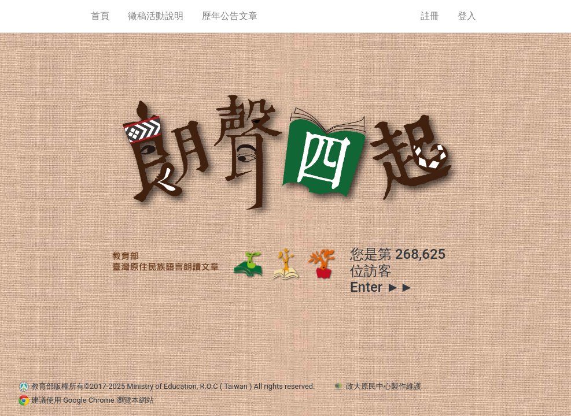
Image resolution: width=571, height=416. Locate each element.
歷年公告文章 (229, 15)
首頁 (100, 15)
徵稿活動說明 (155, 15)
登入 (467, 15)
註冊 (430, 15)
